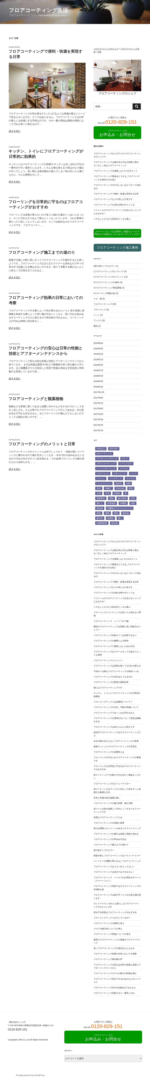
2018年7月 (98, 370)
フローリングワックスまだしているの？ (112, 918)
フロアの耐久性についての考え (108, 928)
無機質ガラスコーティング (119, 508)
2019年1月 (98, 359)
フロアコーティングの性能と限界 (109, 823)
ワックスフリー (104, 483)
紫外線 (126, 513)
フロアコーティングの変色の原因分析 (111, 682)
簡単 (116, 513)
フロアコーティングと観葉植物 (35, 399)
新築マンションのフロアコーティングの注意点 (115, 746)
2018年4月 (98, 376)
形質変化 (101, 498)
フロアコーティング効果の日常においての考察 (115, 954)
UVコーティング (104, 453)
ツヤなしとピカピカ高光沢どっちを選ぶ (112, 219)
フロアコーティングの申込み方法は (110, 839)
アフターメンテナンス (107, 458)
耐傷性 (110, 518)
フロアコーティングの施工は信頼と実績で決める (116, 834)
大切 (99, 493)
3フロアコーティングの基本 (106, 282)
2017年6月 (98, 408)
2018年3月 (98, 381)
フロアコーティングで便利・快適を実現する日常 (116, 194)
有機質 (123, 503)
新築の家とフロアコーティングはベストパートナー (117, 855)
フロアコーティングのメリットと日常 (41, 444)
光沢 (99, 488)
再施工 (108, 488)
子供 (107, 493)
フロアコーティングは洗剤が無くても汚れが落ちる (117, 666)
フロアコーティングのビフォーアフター (112, 783)
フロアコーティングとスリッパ (108, 660)
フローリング (100, 309)
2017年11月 (99, 392)
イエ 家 (98, 298)
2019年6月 (98, 343)
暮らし (100, 503)
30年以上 (101, 448)
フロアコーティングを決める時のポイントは (114, 205)
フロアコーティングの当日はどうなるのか (113, 677)
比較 (133, 503)
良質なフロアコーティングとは (108, 817)
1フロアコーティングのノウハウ (108, 271)
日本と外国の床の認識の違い (107, 798)
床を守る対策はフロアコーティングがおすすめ (115, 912)
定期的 (117, 493)
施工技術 (122, 498)
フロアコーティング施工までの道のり (41, 252)
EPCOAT (114, 448)
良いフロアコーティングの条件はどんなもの (114, 948)
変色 (131, 488)
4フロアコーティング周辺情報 (107, 288)
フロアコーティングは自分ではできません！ (114, 872)
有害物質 (111, 503)
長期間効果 (102, 523)
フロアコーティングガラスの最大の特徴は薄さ (115, 973)
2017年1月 (98, 430)
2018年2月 (98, 387)
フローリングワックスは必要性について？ (113, 702)
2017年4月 (98, 414)
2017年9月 (98, 398)
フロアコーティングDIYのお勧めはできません (115, 987)
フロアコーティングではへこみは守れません (114, 713)
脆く (120, 518)
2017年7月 (98, 403)
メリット (101, 478)
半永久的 (120, 488)
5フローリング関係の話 (104, 293)
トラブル (124, 468)
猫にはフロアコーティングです (108, 687)
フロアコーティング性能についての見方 (112, 934)
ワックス (98, 320)
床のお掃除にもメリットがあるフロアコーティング (117, 828)
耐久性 (100, 518)
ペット (97, 315)
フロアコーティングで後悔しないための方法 (114, 646)
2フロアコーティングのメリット (108, 277)
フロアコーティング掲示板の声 (108, 959)
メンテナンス (115, 478)
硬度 (99, 513)
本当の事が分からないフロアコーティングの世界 (116, 741)
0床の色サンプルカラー (104, 266)
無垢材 (100, 508)
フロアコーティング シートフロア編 (111, 621)
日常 (133, 498)
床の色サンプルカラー (104, 850)
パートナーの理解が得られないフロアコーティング (117, 861)
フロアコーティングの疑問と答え (109, 923)
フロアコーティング (103, 304)
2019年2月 (98, 354)
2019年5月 (98, 348)
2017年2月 (98, 425)
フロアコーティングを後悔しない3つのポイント (116, 171)
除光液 (114, 523)
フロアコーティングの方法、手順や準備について (116, 707)
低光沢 (119, 483)
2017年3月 (98, 419)
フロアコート (103, 473)
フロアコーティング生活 (38, 10)
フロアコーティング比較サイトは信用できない (115, 635)
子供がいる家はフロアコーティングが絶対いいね (116, 671)
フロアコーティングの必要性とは (109, 752)
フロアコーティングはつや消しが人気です (113, 199)
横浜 (96, 326)
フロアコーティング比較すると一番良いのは (114, 993)
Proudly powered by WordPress (30, 1075)
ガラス (125, 458)
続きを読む (15, 131)
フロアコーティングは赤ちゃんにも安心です (114, 727)
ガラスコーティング (106, 463)
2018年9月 (98, 365)
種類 (107, 513)
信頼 (128, 483)
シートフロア (126, 463)
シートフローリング (106, 468)
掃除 (111, 498)
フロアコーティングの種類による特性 (111, 640)
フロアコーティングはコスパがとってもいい (114, 866)
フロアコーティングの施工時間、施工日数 (113, 803)
